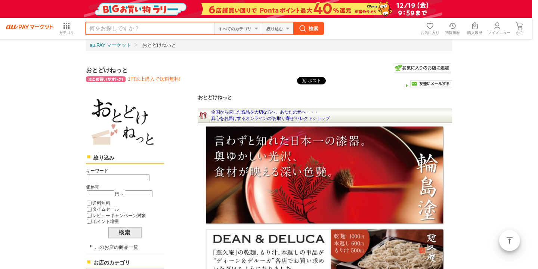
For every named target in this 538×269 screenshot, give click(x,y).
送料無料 (101, 203)
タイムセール (105, 209)
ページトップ (509, 240)
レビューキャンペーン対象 (119, 215)
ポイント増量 (105, 221)
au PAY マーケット (110, 45)
